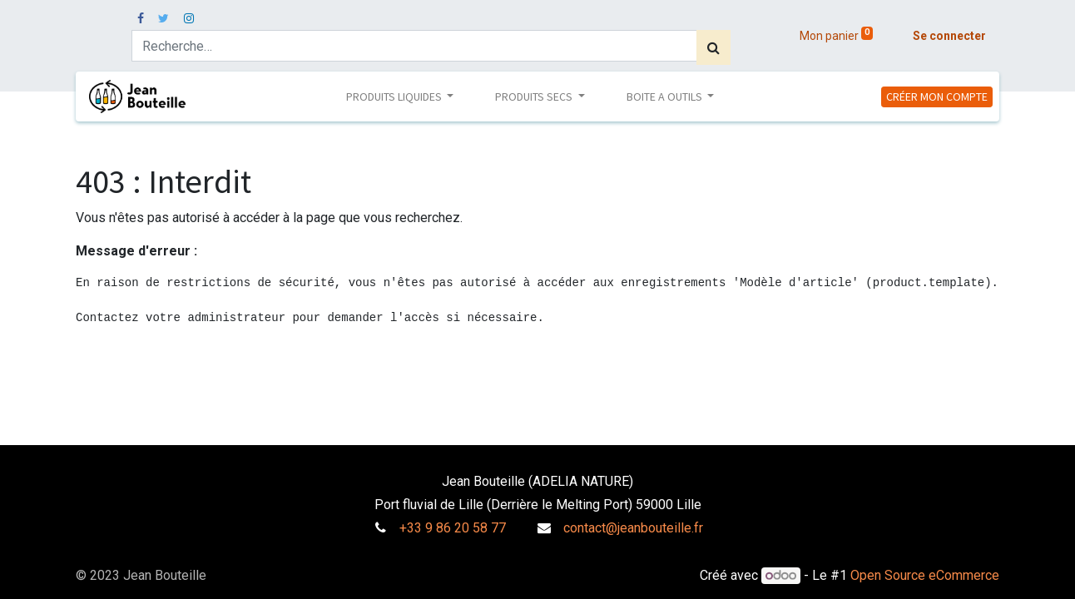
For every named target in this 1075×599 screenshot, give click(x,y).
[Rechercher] (713, 47)
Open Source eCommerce (924, 575)
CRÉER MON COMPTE (937, 96)
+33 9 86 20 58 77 (452, 528)
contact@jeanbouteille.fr (633, 528)
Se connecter (949, 35)
